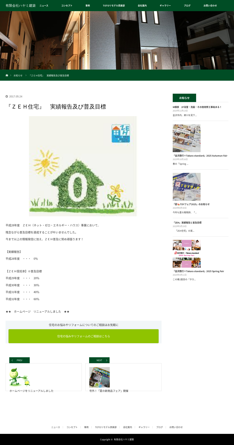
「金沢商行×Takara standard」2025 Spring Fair (198, 271)
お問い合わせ (210, 5)
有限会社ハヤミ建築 (21, 5)
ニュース (44, 5)
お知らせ (18, 75)
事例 (87, 5)
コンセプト (66, 5)
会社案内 (142, 5)
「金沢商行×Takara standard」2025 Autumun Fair (200, 155)
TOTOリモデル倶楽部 (114, 5)
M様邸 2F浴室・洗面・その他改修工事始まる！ (197, 107)
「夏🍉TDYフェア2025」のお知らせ (191, 204)
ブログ (187, 5)
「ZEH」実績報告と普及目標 (187, 222)
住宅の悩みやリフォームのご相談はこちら (83, 336)
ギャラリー (165, 5)
